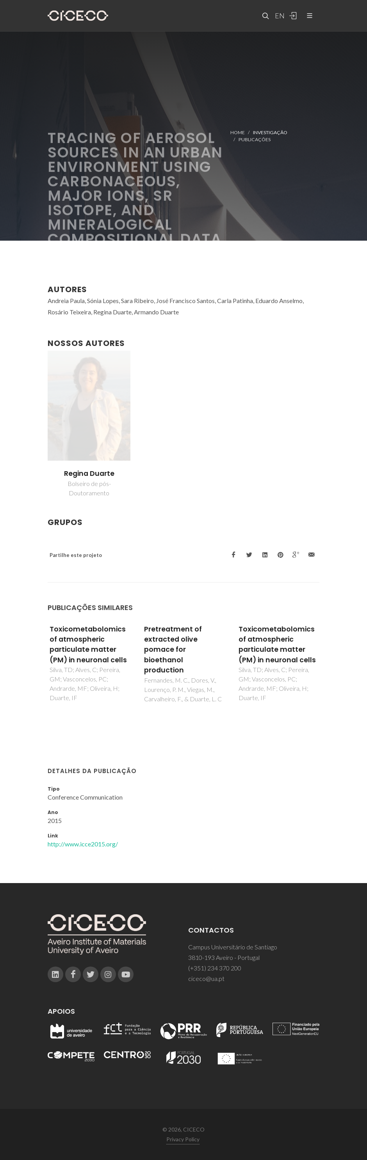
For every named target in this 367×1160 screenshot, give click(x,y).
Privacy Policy (183, 1139)
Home (237, 132)
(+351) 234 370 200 (214, 968)
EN (279, 16)
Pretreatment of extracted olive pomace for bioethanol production (173, 649)
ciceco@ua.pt (206, 978)
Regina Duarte (89, 473)
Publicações (255, 139)
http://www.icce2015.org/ (83, 844)
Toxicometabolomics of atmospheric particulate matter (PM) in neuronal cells (88, 644)
